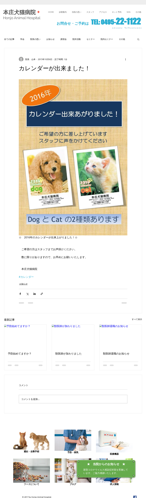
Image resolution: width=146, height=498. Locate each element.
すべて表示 (137, 319)
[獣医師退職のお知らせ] (120, 336)
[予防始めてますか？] (25, 336)
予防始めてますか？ (20, 353)
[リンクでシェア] (41, 293)
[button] (138, 12)
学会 (22, 39)
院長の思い (35, 39)
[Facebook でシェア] (20, 293)
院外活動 (76, 39)
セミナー (91, 39)
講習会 (63, 39)
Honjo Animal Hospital (21, 18)
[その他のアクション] (125, 59)
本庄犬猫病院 (20, 12)
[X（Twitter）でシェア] (27, 293)
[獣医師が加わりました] (73, 336)
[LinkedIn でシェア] (34, 293)
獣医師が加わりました (68, 353)
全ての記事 (9, 39)
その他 (122, 39)
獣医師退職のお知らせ (116, 353)
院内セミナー (107, 39)
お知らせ (50, 39)
